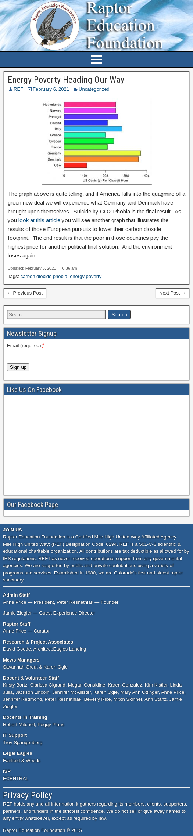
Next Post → (172, 293)
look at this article (39, 220)
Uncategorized (94, 89)
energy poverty (85, 276)
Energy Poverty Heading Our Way (66, 80)
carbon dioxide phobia (44, 276)
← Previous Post (25, 293)
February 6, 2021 (51, 89)
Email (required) (25, 345)
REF (18, 89)
